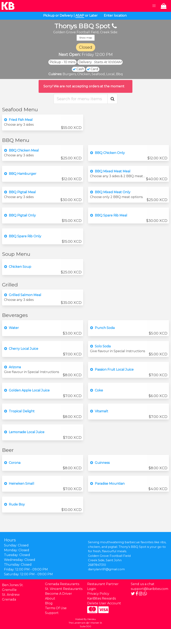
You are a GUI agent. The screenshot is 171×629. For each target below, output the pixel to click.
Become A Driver (58, 594)
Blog (49, 603)
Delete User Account (104, 603)
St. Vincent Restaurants (63, 589)
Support (52, 613)
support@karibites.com (149, 589)
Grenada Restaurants (62, 584)
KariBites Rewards (101, 598)
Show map (85, 37)
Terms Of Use (56, 608)
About (50, 598)
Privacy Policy (98, 594)
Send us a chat (142, 584)
